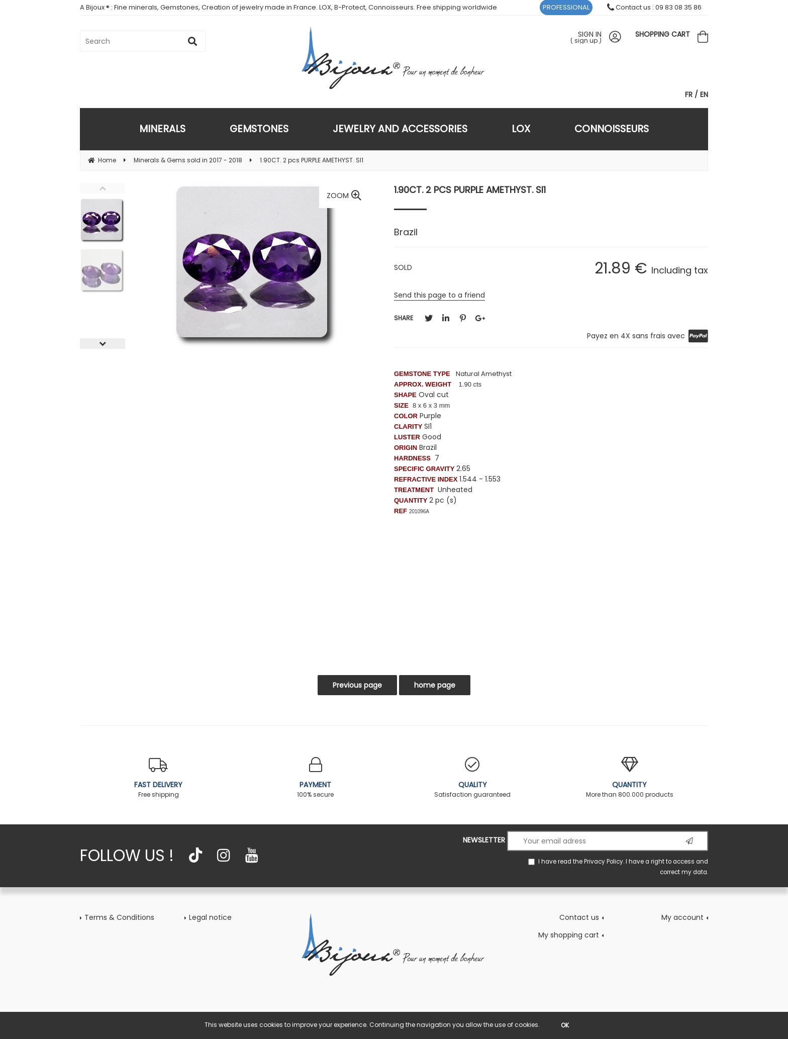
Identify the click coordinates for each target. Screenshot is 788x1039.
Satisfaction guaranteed (472, 778)
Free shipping (158, 778)
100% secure (315, 778)
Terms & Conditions (119, 917)
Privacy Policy (603, 862)
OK (565, 1025)
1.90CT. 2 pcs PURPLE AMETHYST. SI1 (470, 189)
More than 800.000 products (629, 778)
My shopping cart (568, 935)
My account (682, 917)
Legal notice (210, 917)
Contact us (579, 917)
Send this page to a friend (439, 295)
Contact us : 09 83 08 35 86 (654, 7)
